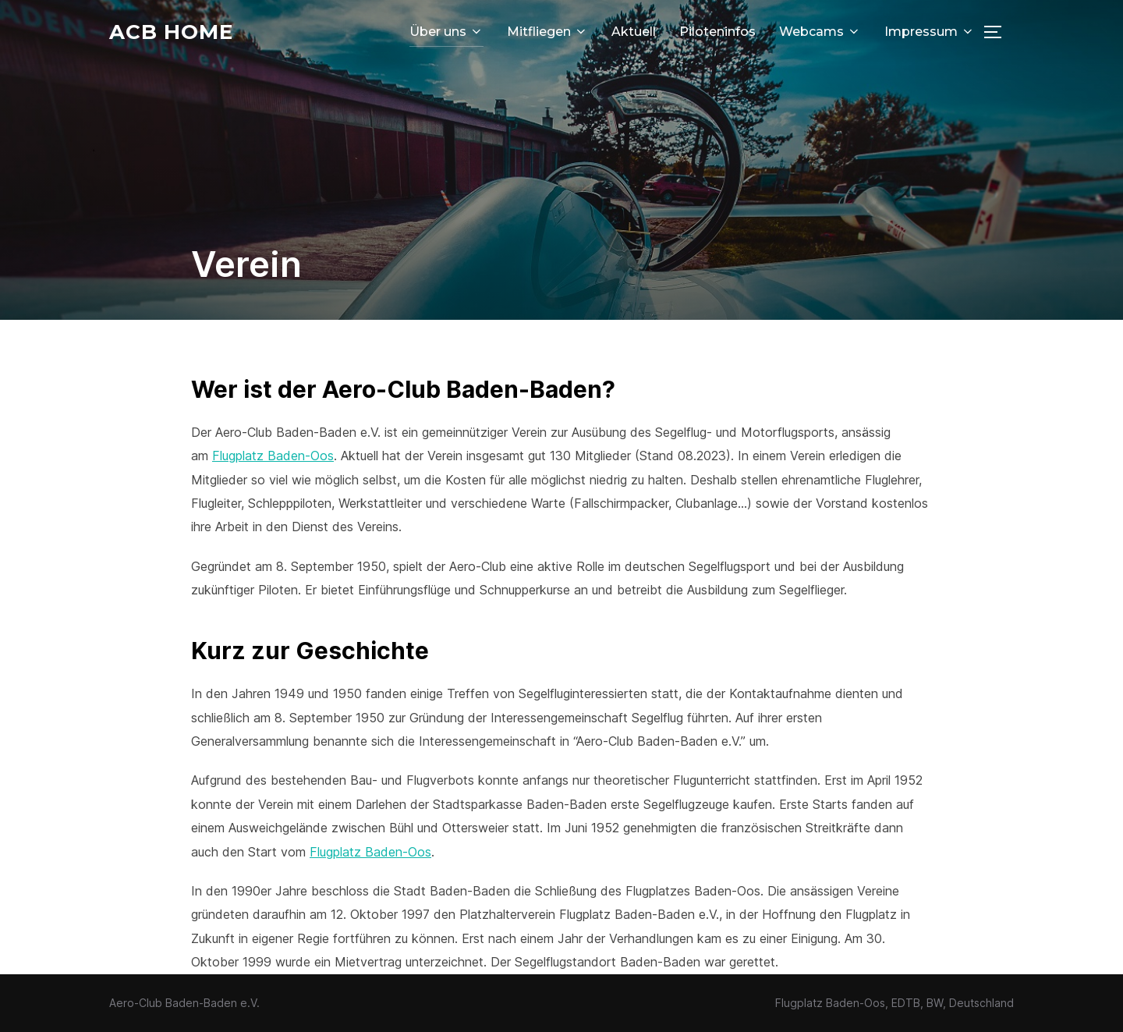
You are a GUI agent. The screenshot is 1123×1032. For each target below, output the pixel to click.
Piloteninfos (717, 31)
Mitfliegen (547, 31)
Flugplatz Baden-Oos (273, 455)
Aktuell (633, 31)
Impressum (929, 31)
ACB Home (171, 32)
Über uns (446, 31)
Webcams (820, 31)
